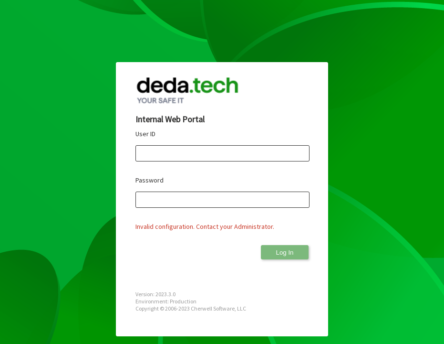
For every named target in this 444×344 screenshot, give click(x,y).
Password (149, 180)
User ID (145, 133)
